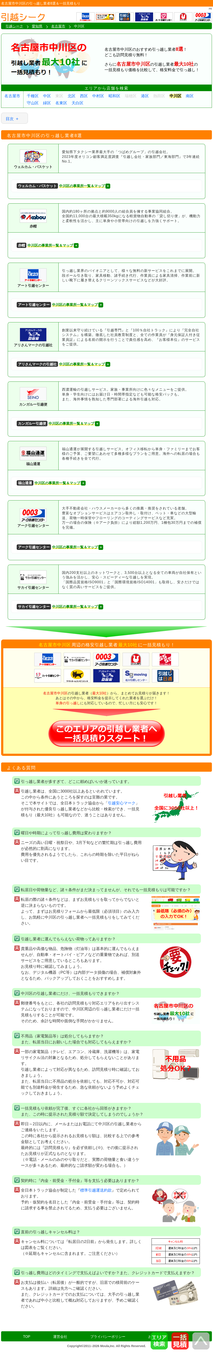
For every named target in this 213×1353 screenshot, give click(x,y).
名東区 (61, 103)
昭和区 (114, 96)
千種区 (33, 96)
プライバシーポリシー (107, 1337)
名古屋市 (12, 96)
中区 (47, 96)
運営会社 (60, 1337)
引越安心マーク (121, 803)
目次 (10, 119)
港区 (145, 96)
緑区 (47, 103)
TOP (26, 1337)
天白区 (77, 103)
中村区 (98, 96)
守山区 (33, 103)
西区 (84, 96)
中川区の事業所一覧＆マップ (61, 186)
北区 (72, 96)
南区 (190, 96)
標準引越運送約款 (96, 1190)
